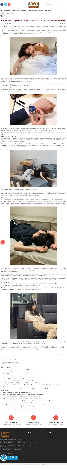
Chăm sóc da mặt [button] (7, 11)
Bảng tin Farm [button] (48, 10)
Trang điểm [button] (24, 11)
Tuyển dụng (31, 446)
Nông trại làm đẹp (40, 464)
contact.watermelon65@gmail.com (9, 453)
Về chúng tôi (31, 436)
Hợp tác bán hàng (33, 442)
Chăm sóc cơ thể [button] (16, 11)
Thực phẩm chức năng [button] (33, 11)
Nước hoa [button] (41, 11)
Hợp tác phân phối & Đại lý (34, 444)
